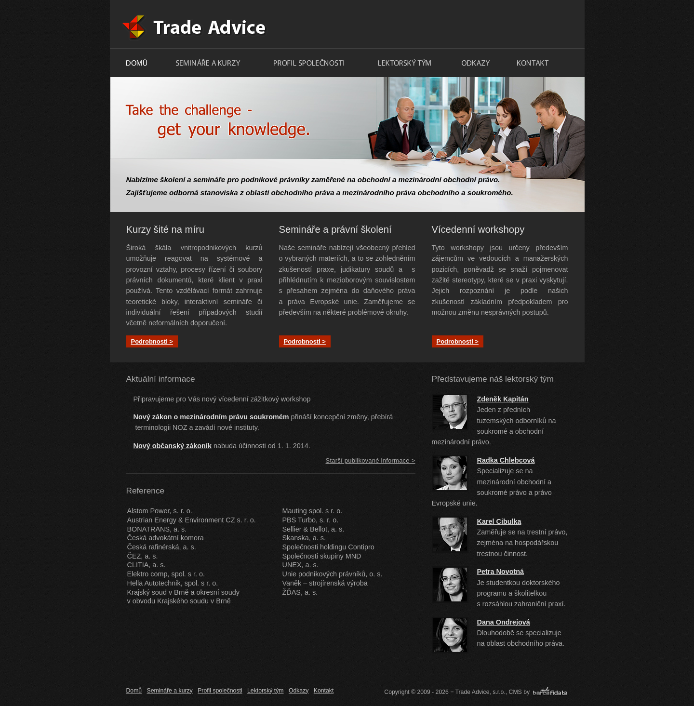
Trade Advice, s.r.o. (299, 24)
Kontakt (324, 690)
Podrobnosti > (152, 341)
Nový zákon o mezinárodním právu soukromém (211, 417)
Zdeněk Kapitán (503, 399)
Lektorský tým (265, 690)
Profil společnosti (220, 690)
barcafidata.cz (550, 692)
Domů (134, 690)
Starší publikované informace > (370, 460)
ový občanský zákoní (173, 446)
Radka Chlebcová (506, 460)
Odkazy (298, 690)
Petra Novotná (500, 571)
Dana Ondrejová (503, 622)
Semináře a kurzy (170, 690)
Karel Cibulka (499, 521)
